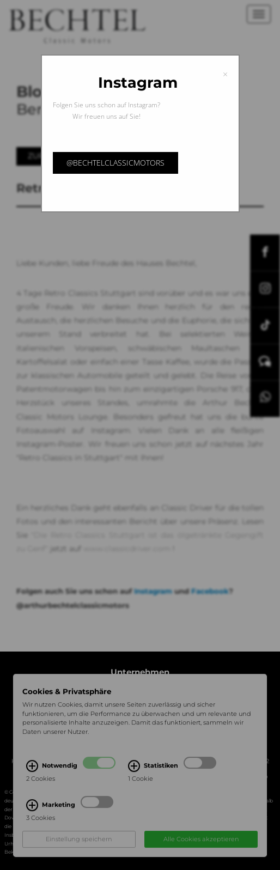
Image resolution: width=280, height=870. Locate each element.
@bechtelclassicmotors (115, 162)
